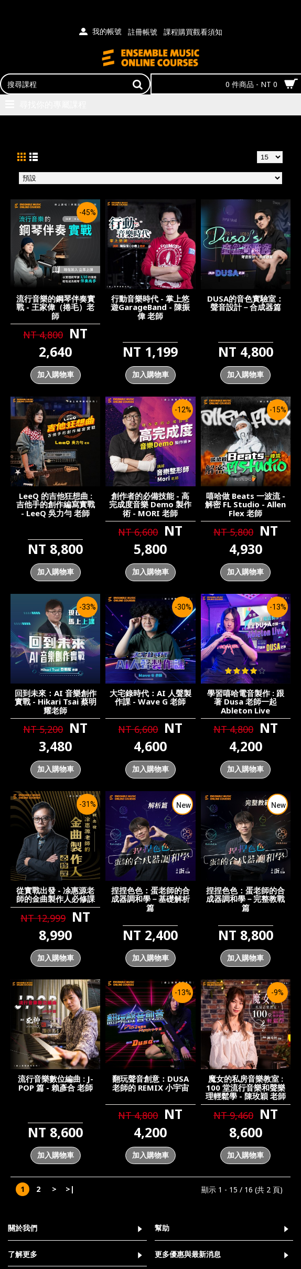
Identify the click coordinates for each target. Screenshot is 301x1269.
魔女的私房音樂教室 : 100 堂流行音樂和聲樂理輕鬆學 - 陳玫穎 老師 (246, 1087)
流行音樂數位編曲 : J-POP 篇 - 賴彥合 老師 (55, 1083)
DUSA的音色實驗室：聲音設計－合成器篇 (245, 303)
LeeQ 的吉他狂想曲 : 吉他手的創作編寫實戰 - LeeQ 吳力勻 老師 (55, 504)
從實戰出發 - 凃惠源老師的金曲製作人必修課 (55, 894)
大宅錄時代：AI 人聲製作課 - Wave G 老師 (150, 697)
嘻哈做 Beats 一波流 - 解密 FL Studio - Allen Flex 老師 (245, 504)
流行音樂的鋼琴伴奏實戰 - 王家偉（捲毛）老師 (55, 307)
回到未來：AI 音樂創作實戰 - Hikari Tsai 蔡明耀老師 (55, 702)
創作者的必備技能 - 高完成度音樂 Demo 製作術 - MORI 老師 (150, 504)
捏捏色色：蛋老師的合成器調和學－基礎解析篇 (150, 899)
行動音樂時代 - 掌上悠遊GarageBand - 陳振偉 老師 (150, 307)
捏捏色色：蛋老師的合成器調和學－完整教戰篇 (245, 899)
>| (70, 1189)
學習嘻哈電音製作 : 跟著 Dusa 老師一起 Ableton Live (245, 702)
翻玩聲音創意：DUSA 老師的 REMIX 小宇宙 (150, 1083)
